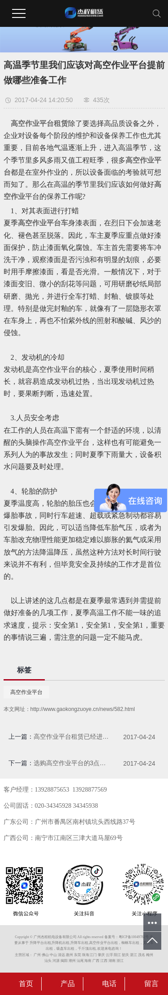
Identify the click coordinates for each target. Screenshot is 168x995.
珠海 (85, 955)
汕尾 (80, 961)
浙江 (120, 961)
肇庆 (101, 955)
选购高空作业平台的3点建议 (71, 763)
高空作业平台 (26, 692)
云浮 (109, 955)
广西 (95, 961)
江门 (93, 955)
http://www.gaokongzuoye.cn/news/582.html (82, 709)
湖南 (112, 961)
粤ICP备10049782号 (134, 937)
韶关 (125, 955)
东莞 (77, 955)
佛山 (45, 955)
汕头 (48, 961)
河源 (56, 961)
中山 (53, 955)
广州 (37, 955)
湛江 (133, 955)
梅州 (149, 955)
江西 (104, 961)
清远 (61, 955)
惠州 (69, 955)
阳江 (117, 955)
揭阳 (64, 961)
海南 (87, 961)
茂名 (141, 955)
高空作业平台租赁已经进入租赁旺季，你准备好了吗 (71, 736)
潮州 (72, 961)
